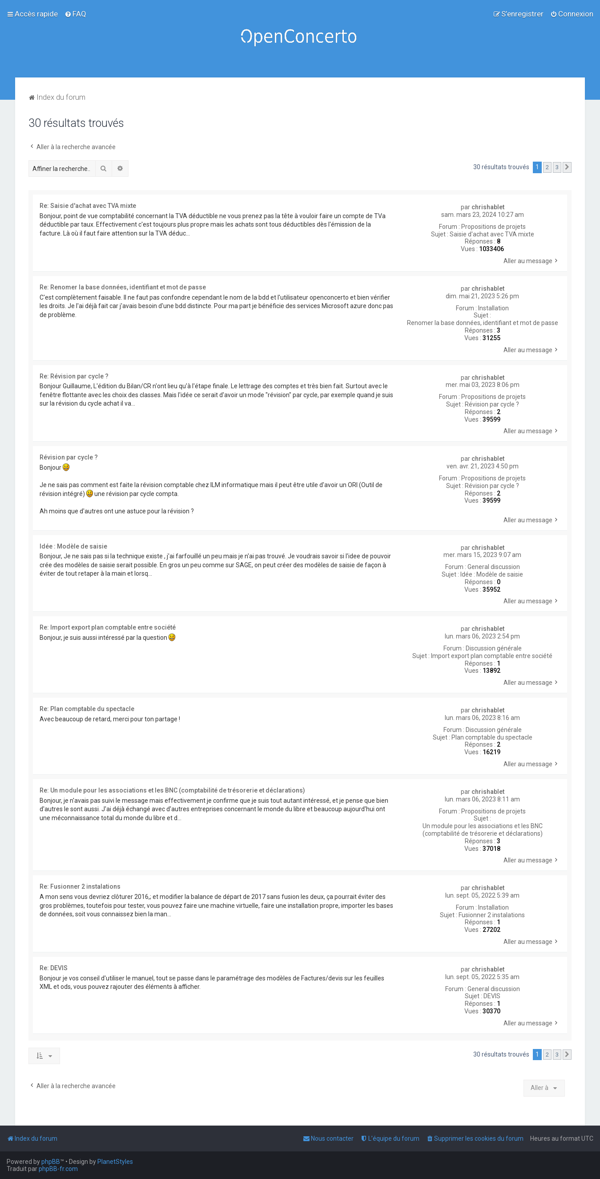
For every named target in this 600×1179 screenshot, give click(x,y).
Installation (493, 308)
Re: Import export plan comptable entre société (108, 627)
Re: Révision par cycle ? (74, 376)
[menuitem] (75, 14)
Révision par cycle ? (492, 404)
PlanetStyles (115, 1161)
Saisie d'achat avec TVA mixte (492, 234)
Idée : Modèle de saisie (491, 574)
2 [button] (547, 167)
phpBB (50, 1161)
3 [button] (557, 167)
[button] (567, 167)
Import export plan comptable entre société (491, 655)
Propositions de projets (493, 226)
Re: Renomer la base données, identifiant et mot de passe (123, 287)
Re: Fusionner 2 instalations (80, 886)
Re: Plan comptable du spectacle (87, 708)
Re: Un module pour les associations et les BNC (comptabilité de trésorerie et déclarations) (172, 790)
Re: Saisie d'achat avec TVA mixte (88, 205)
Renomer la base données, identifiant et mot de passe (482, 322)
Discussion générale (494, 648)
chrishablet (487, 207)
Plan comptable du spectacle (491, 737)
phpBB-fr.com (58, 1168)
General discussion (493, 566)
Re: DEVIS (54, 968)
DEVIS (491, 996)
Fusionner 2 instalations (492, 915)
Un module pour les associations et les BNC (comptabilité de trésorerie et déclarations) (483, 829)
